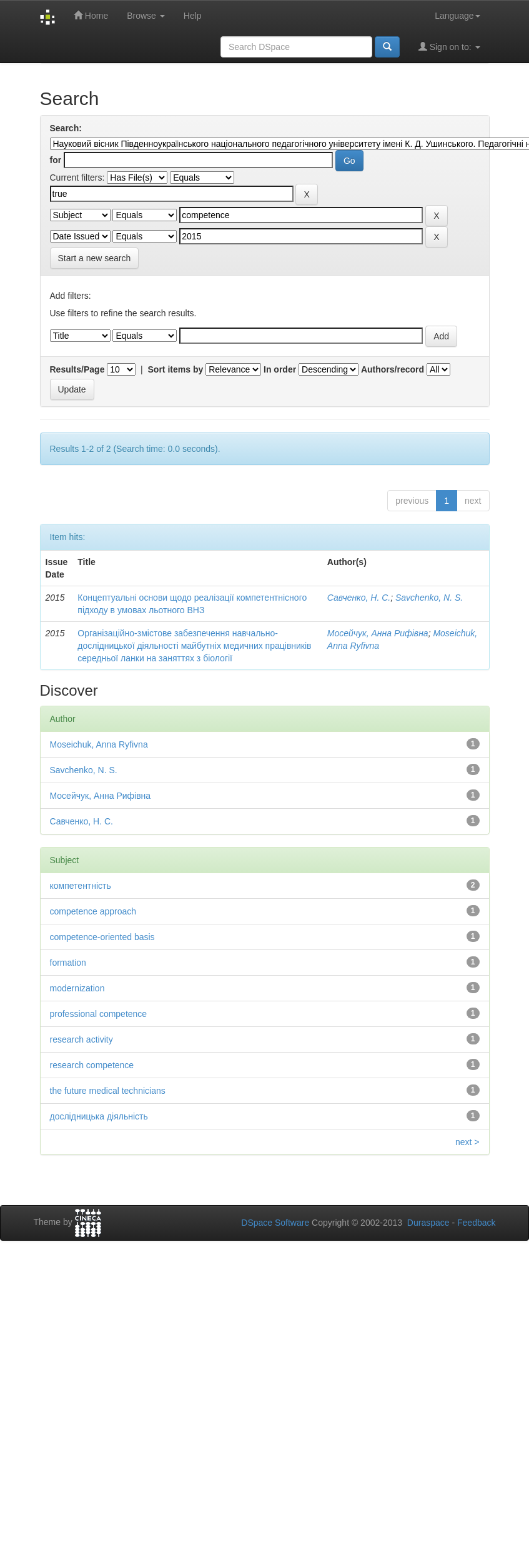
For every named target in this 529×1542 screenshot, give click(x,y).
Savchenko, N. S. (429, 598)
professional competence (98, 1014)
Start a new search (94, 258)
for (56, 160)
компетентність (80, 886)
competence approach (93, 911)
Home (91, 15)
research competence (92, 1065)
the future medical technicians (108, 1091)
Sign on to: (449, 46)
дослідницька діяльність (99, 1116)
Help (193, 16)
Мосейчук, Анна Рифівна (377, 633)
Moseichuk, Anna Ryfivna (99, 744)
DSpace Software (275, 1223)
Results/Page (77, 369)
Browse (146, 16)
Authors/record (392, 369)
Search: (66, 128)
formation (68, 963)
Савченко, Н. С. (358, 598)
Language (457, 16)
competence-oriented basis (102, 937)
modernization (77, 988)
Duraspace (428, 1223)
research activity (81, 1039)
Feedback (476, 1223)
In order (280, 369)
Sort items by (176, 369)
